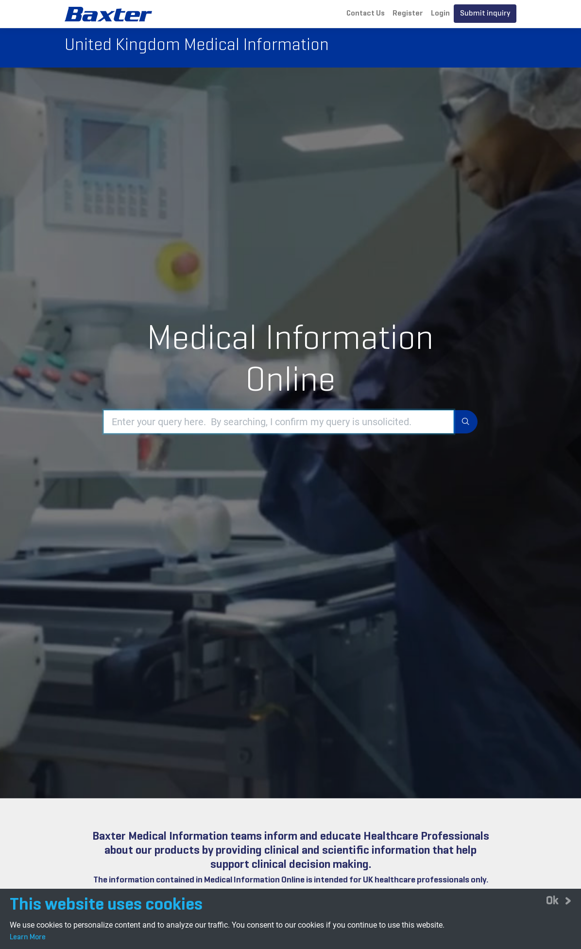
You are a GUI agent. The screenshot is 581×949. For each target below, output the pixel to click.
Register (408, 13)
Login (440, 13)
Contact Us (365, 13)
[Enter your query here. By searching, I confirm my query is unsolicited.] (278, 418)
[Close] (558, 900)
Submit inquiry (485, 13)
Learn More (28, 937)
